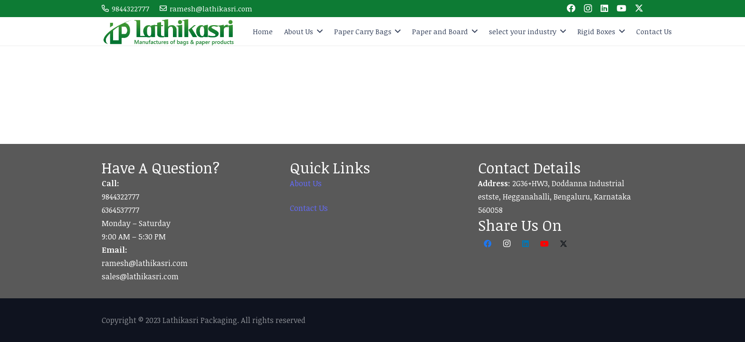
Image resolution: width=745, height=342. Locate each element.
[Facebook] (571, 8)
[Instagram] (588, 8)
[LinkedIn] (604, 8)
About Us (306, 183)
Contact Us (309, 208)
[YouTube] (621, 8)
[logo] (169, 31)
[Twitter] (639, 8)
